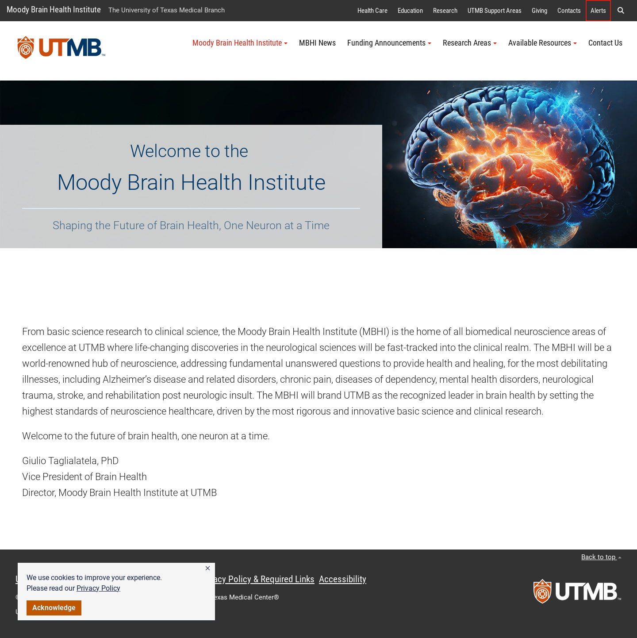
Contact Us (605, 43)
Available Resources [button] (542, 43)
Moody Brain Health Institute (54, 9)
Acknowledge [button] (54, 607)
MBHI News (317, 43)
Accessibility (342, 579)
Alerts (598, 11)
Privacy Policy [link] (98, 588)
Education (410, 11)
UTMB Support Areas (495, 11)
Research (445, 11)
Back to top (601, 557)
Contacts (569, 11)
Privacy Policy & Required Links (257, 579)
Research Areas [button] (470, 43)
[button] (208, 568)
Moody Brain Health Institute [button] (240, 43)
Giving (539, 11)
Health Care (372, 11)
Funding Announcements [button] (389, 43)
